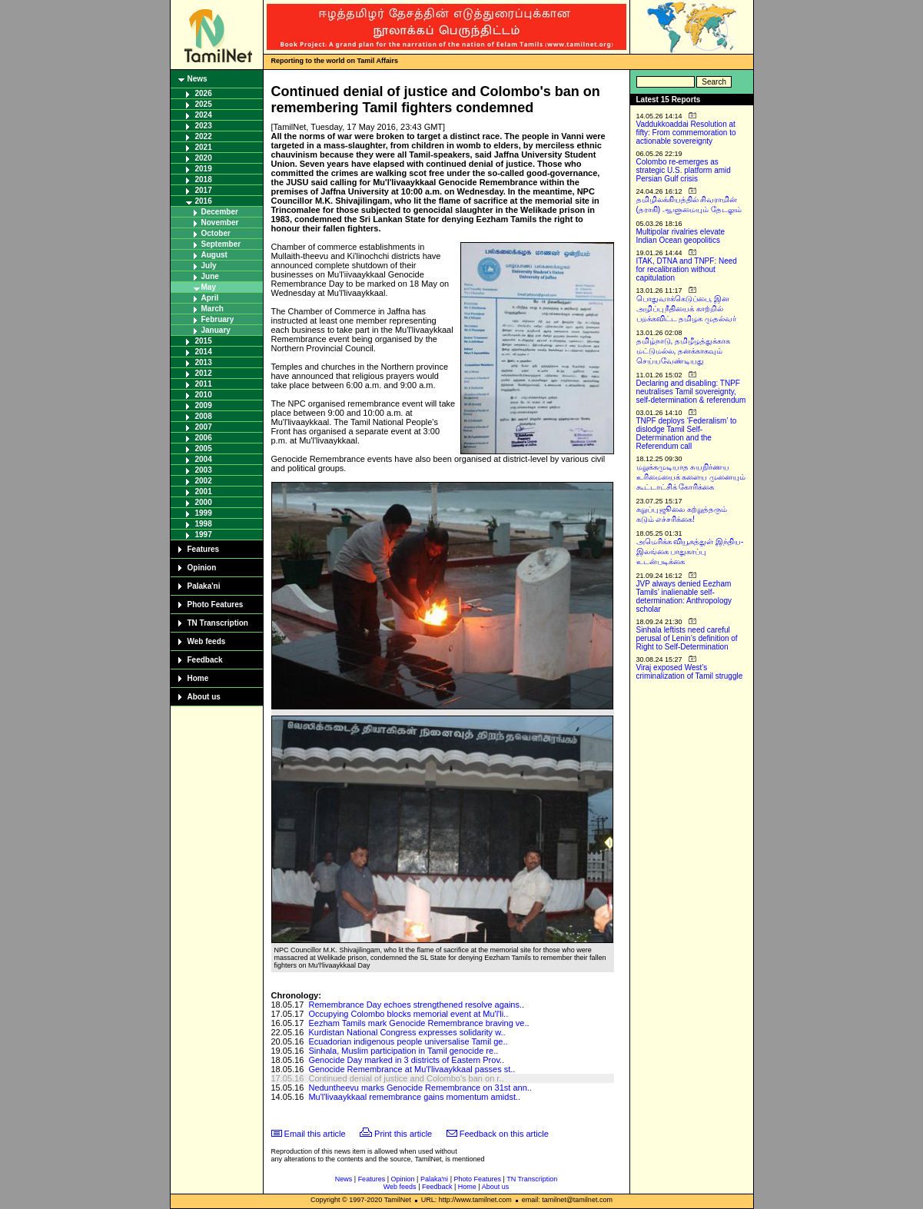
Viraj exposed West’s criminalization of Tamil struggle (689, 671)
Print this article (403, 1133)
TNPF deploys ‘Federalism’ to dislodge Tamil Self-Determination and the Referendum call (686, 433)
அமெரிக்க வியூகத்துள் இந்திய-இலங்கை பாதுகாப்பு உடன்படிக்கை (690, 551)
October (216, 233)
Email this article (315, 1133)
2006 (203, 437)
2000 (203, 502)
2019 (203, 168)
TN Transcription (218, 623)
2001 (203, 491)
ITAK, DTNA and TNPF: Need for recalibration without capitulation (686, 269)
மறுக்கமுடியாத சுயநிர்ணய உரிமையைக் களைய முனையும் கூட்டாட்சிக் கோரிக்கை (691, 477)
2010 (203, 394)
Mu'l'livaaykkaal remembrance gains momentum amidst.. (414, 1096)
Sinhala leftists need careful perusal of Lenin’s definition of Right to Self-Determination (687, 638)
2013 (203, 362)
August (214, 255)
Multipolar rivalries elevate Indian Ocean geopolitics (680, 236)
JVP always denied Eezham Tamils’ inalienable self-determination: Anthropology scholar (684, 596)
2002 (203, 481)
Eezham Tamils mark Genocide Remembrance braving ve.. (418, 1023)
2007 (203, 427)
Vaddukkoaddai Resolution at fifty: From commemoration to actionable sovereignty (686, 132)
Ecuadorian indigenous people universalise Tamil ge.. (407, 1041)
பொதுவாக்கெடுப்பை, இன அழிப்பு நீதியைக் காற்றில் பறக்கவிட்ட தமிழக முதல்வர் (686, 308)
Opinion (202, 567)
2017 (203, 190)
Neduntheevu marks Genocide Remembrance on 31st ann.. (419, 1087)
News (198, 79)
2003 (203, 470)
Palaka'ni (204, 586)
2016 (203, 201)
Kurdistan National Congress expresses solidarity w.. (406, 1032)
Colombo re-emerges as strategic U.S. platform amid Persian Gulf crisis (683, 170)
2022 (203, 136)
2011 (203, 384)
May (208, 287)
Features (204, 549)
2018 (203, 179)
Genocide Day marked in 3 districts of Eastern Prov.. (406, 1060)
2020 (203, 158)
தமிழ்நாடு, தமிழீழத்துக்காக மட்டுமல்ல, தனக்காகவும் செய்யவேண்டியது (683, 351)
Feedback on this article (504, 1133)
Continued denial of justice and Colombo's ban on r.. (405, 1078)
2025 (203, 104)
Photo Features (216, 604)
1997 (203, 534)
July (209, 265)
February (217, 319)
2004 (203, 459)
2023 (203, 125)
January (216, 330)
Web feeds (207, 641)
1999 (203, 513)
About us (204, 697)
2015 (203, 341)
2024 (203, 115)
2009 (203, 405)
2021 (203, 147)
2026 (203, 93)
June (210, 276)
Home (198, 678)
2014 (203, 351)
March (212, 308)
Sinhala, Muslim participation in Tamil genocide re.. (403, 1050)
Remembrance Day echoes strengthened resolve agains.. (416, 1004)
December (219, 212)
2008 (203, 416)
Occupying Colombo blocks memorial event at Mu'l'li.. (408, 1013)
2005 (203, 448)
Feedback (205, 660)
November (220, 222)
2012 (203, 373)
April (210, 298)
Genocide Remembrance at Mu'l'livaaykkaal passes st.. (411, 1069)
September (221, 244)
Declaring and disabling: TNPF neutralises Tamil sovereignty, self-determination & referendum (691, 391)
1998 (203, 524)
